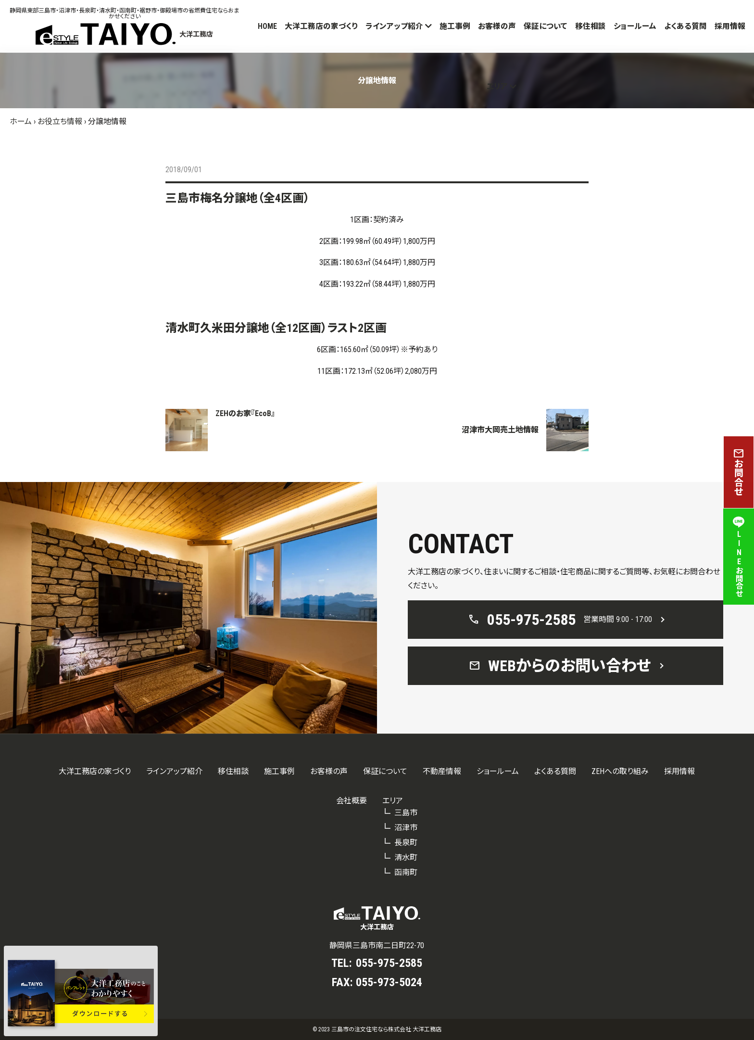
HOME (267, 26)
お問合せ (738, 472)
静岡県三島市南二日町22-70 (376, 945)
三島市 (405, 812)
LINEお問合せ (738, 556)
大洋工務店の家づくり (321, 26)
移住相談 (590, 26)
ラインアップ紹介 (394, 26)
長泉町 (405, 842)
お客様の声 (497, 26)
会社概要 (351, 800)
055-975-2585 (389, 963)
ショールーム (635, 26)
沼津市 (405, 827)
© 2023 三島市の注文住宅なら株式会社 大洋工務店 (377, 1029)
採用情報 (730, 26)
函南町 (405, 872)
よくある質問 (685, 26)
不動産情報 (442, 771)
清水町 (405, 857)
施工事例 (455, 26)
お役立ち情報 (60, 121)
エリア (497, 86)
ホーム (21, 121)
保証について (545, 26)
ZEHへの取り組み (620, 771)
